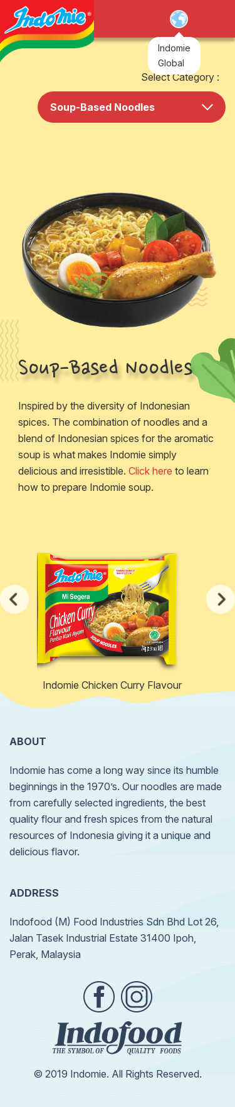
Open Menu (212, 19)
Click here (150, 471)
